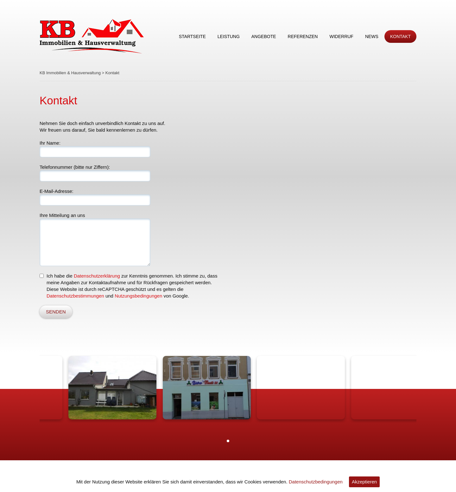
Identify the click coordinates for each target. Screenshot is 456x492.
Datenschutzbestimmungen (75, 295)
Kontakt (400, 36)
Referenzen (303, 36)
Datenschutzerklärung (97, 276)
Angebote (263, 36)
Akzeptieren (364, 481)
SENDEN (56, 311)
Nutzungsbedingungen (138, 295)
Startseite (192, 36)
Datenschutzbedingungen (316, 481)
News (371, 36)
